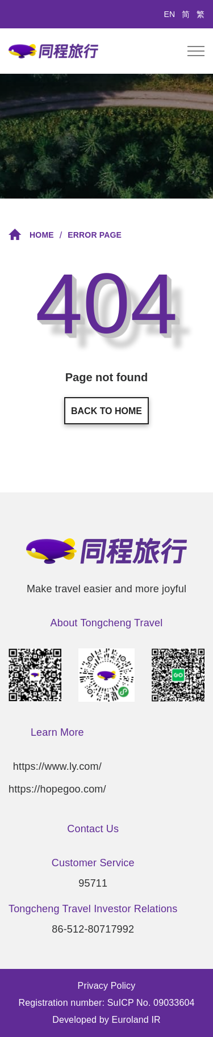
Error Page (95, 235)
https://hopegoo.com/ (57, 789)
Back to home (106, 411)
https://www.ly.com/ (57, 766)
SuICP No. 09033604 (151, 1003)
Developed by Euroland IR (106, 1020)
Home (31, 234)
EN (169, 14)
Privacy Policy (107, 985)
